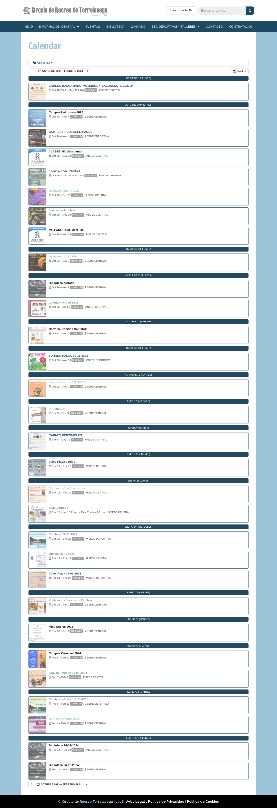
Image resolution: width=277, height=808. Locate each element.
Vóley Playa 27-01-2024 (65, 573)
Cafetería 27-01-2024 (63, 534)
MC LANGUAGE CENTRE (66, 230)
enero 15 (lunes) (139, 480)
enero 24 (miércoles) (138, 526)
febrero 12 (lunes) (138, 738)
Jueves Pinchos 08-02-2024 (68, 672)
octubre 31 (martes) (138, 374)
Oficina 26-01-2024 (62, 553)
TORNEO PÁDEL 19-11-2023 (68, 355)
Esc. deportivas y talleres (175, 26)
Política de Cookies (203, 801)
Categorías (42, 62)
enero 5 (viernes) (138, 401)
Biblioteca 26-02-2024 (64, 765)
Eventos (92, 26)
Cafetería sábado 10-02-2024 (68, 699)
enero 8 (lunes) (138, 427)
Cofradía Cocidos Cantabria (68, 329)
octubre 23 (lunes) (138, 249)
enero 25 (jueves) (138, 592)
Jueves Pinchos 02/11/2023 (68, 382)
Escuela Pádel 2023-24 (64, 171)
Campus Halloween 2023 (66, 112)
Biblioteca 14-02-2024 (64, 745)
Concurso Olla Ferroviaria (67, 488)
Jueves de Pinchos (62, 210)
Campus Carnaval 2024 (65, 653)
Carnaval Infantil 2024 (64, 718)
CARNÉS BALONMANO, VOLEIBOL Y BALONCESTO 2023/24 (91, 85)
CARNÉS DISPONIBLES (65, 435)
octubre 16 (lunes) (138, 78)
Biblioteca (115, 26)
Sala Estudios (58, 507)
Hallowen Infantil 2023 (64, 190)
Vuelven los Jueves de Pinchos (70, 600)
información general (59, 26)
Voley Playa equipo (62, 461)
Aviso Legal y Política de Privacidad (155, 801)
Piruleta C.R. (57, 408)
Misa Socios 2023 (61, 626)
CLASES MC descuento (65, 151)
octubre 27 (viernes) (138, 321)
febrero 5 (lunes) (138, 645)
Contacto (214, 26)
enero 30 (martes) (138, 619)
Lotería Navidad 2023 (63, 302)
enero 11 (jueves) (138, 454)
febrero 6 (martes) (138, 691)
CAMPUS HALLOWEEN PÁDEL (70, 131)
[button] (180, 10)
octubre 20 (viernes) (138, 104)
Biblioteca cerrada (61, 283)
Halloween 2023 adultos (65, 256)
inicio (28, 26)
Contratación (241, 26)
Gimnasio (138, 26)
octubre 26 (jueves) (138, 275)
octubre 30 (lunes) (138, 348)
